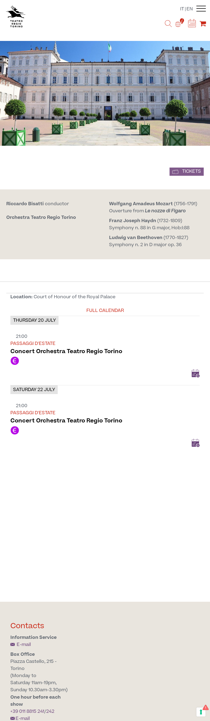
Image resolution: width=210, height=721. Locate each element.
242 (50, 711)
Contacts (27, 626)
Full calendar (105, 310)
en (189, 9)
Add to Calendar (195, 373)
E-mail (20, 644)
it (182, 9)
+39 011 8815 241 (27, 711)
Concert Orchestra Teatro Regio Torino (66, 351)
